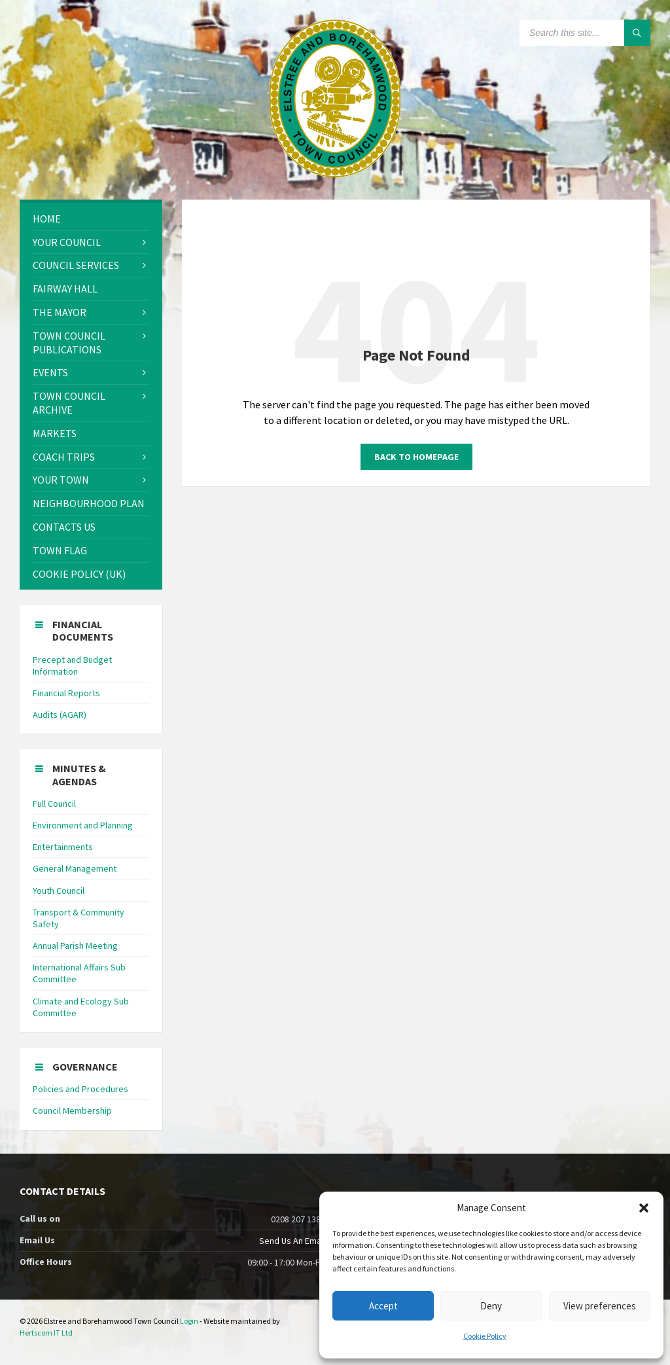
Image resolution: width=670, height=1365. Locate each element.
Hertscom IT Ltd (46, 1333)
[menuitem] (91, 218)
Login (189, 1321)
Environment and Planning (83, 825)
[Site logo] (335, 173)
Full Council (54, 803)
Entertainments (63, 847)
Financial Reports (66, 693)
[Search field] (585, 33)
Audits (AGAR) (59, 714)
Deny (491, 1306)
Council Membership (72, 1110)
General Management (74, 868)
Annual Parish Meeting (75, 945)
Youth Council (58, 890)
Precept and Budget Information (72, 665)
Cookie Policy (484, 1336)
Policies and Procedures (80, 1089)
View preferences (599, 1306)
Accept (383, 1306)
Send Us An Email (292, 1241)
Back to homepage (416, 457)
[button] (643, 1207)
